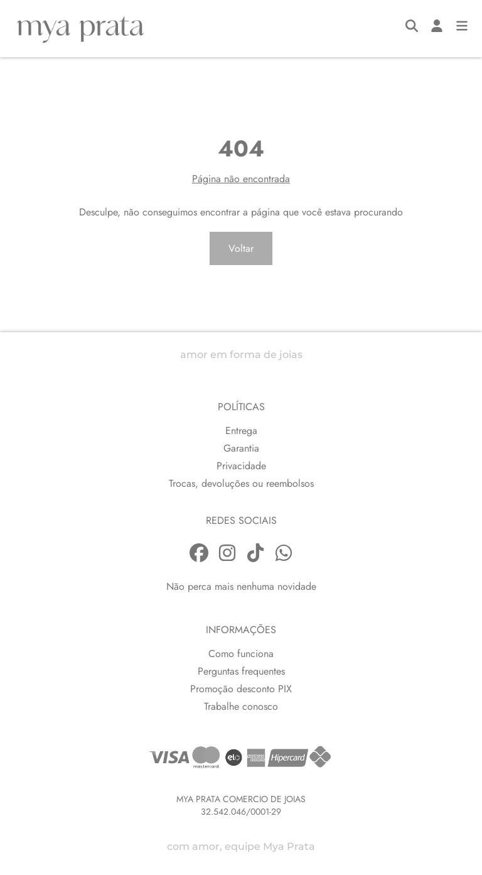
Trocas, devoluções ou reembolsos (241, 483)
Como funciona (241, 653)
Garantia (241, 448)
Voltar (241, 248)
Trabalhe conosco (241, 706)
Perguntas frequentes (241, 671)
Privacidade (241, 466)
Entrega (241, 430)
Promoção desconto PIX (241, 689)
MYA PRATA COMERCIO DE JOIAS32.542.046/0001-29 (241, 805)
